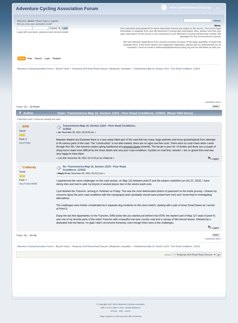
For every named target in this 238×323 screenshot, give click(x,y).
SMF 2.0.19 (106, 307)
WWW (34, 184)
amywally (125, 68)
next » (218, 102)
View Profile (24, 143)
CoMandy (29, 167)
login (45, 21)
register (54, 21)
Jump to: (168, 255)
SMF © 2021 (118, 307)
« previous (209, 102)
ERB (26, 126)
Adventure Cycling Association (131, 304)
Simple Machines (132, 307)
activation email (43, 24)
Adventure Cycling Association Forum (57, 8)
